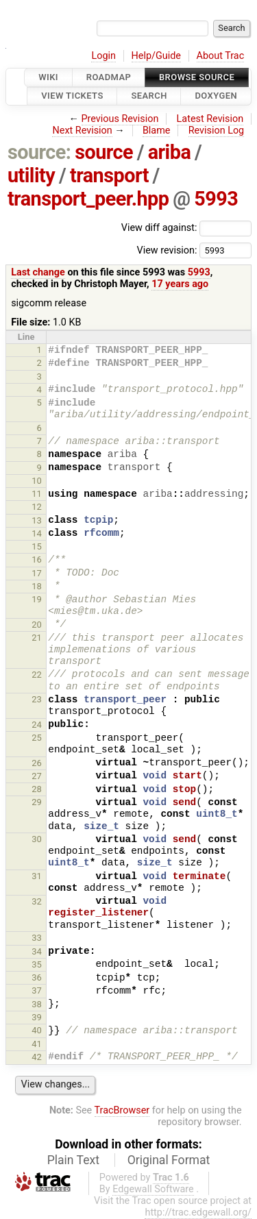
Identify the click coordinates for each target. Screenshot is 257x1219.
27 (37, 776)
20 (37, 624)
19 (37, 599)
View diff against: (186, 228)
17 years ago (179, 284)
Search (149, 96)
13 (37, 520)
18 (37, 586)
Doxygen (216, 96)
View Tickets (72, 96)
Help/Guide (156, 56)
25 (37, 737)
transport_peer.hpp (88, 198)
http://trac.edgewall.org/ (198, 1212)
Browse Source (196, 77)
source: (39, 152)
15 (37, 546)
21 (37, 637)
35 (37, 964)
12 (37, 507)
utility (31, 175)
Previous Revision (120, 119)
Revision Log (216, 130)
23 (37, 699)
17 (37, 573)
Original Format (168, 1160)
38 (37, 1004)
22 (37, 674)
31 (37, 876)
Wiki (48, 77)
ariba (169, 152)
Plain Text (73, 1160)
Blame (157, 130)
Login (103, 56)
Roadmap (109, 77)
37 (37, 990)
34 (37, 951)
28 (37, 789)
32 (37, 901)
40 (37, 1030)
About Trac (221, 56)
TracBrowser (122, 1110)
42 (37, 1057)
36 (37, 977)
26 (37, 763)
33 (37, 938)
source (104, 152)
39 (37, 1017)
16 (37, 559)
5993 (216, 198)
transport (109, 175)
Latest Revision (210, 119)
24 (37, 724)
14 (37, 533)
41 (37, 1044)
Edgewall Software (153, 1189)
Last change (38, 272)
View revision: (166, 250)
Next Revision (82, 130)
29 (37, 802)
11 (37, 494)
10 (37, 481)
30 (37, 839)
